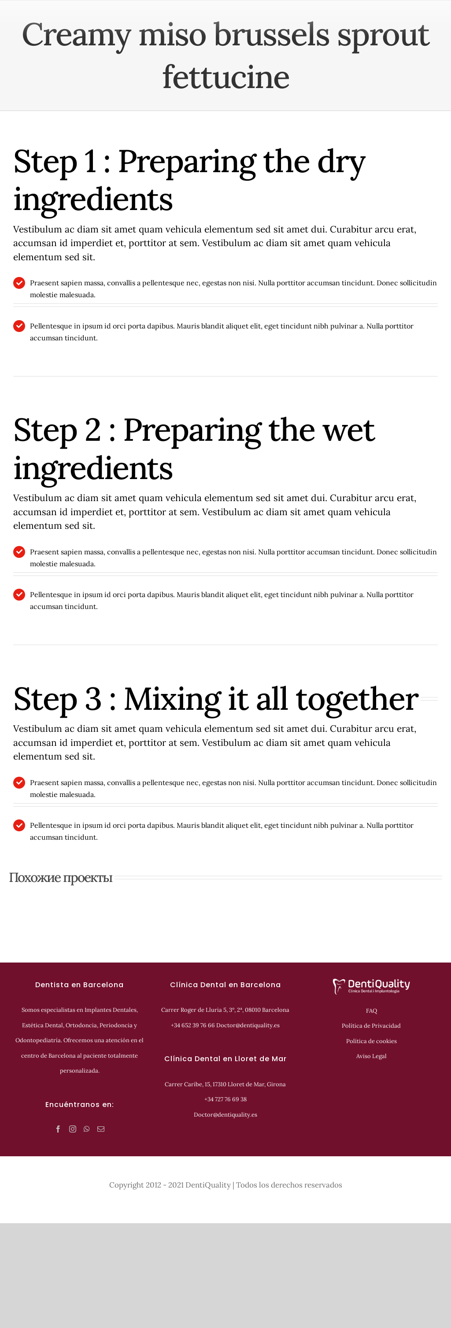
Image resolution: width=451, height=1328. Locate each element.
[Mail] (100, 1128)
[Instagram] (72, 1128)
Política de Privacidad (371, 1025)
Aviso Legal (371, 1056)
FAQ (371, 1010)
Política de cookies (371, 1041)
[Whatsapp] (87, 1128)
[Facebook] (58, 1128)
